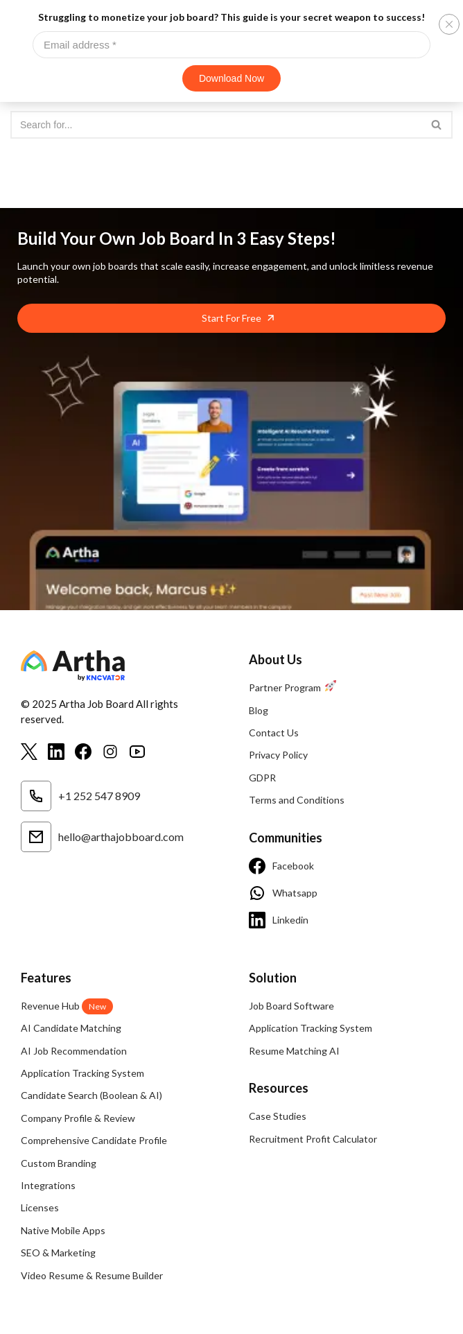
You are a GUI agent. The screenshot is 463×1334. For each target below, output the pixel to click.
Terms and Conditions (296, 800)
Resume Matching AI (294, 1051)
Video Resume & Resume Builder (92, 1275)
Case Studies (277, 1116)
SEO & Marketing (58, 1252)
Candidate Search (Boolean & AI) (91, 1095)
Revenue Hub (67, 1006)
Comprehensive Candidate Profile (94, 1140)
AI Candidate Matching (71, 1028)
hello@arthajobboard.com (102, 837)
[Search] (215, 125)
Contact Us (274, 732)
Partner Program (292, 687)
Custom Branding (58, 1163)
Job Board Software (291, 1006)
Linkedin (278, 920)
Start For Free (231, 318)
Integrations (48, 1185)
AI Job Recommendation (74, 1051)
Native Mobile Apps (63, 1230)
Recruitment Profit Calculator (313, 1139)
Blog (258, 710)
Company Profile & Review (78, 1118)
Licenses (40, 1207)
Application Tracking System (82, 1073)
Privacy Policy (278, 755)
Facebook (281, 866)
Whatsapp (283, 893)
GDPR (262, 777)
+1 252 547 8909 (80, 796)
